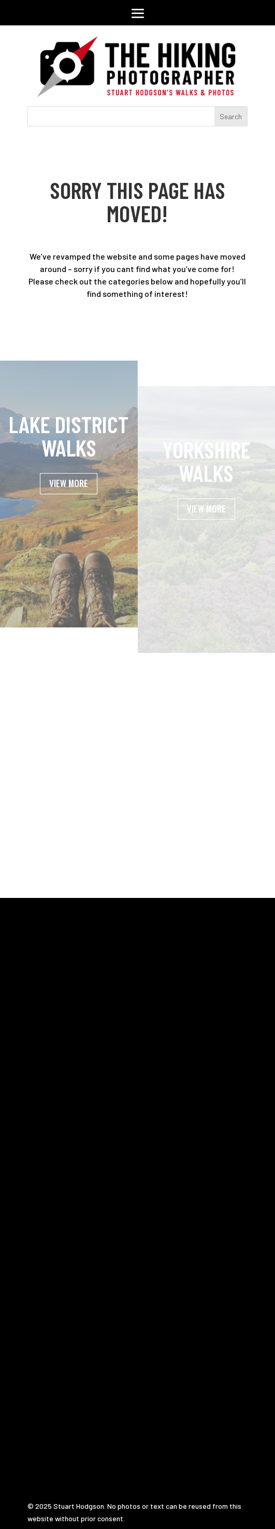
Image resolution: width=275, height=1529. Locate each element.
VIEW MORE (68, 498)
